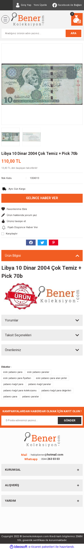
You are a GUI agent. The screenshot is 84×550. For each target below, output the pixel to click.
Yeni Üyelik (40, 5)
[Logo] (27, 19)
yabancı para (10, 396)
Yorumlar (11, 320)
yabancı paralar (30, 396)
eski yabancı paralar (38, 372)
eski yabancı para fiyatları (17, 378)
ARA (73, 33)
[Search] (42, 33)
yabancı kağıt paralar (39, 384)
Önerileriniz (13, 350)
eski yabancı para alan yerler (51, 378)
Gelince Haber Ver (42, 198)
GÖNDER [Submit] (69, 420)
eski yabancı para (12, 372)
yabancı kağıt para (13, 384)
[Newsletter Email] (42, 420)
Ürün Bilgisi (13, 256)
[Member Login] (23, 5)
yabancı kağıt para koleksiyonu (20, 390)
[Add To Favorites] (42, 209)
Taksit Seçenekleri (18, 335)
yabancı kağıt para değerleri (56, 390)
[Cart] (77, 19)
